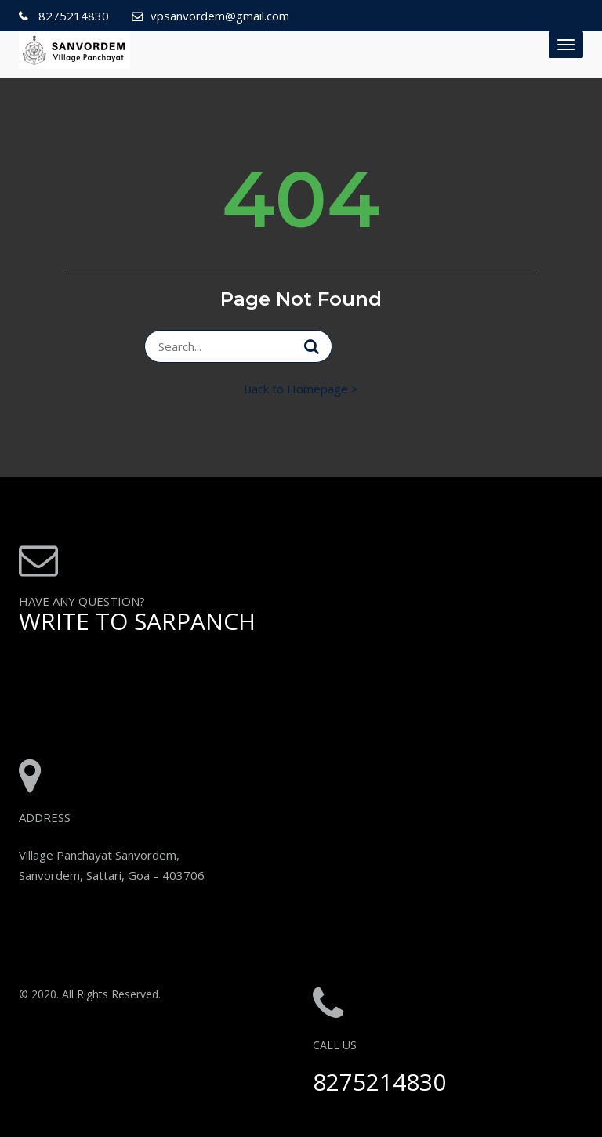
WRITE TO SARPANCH (137, 621)
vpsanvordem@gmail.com (219, 16)
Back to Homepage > (301, 389)
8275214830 (72, 16)
